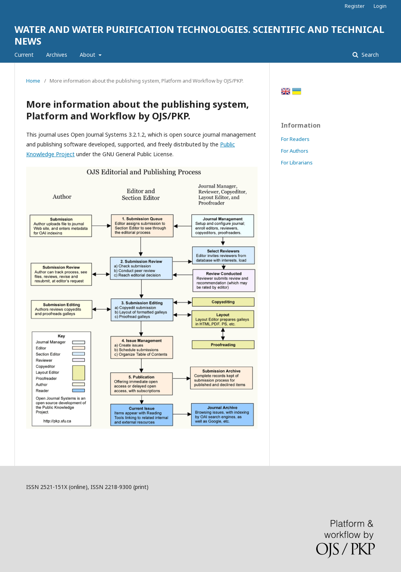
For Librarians (297, 162)
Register (355, 5)
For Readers (295, 139)
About (88, 54)
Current (24, 54)
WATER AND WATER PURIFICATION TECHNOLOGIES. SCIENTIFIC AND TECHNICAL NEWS (199, 35)
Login (380, 5)
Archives (56, 54)
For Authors (294, 150)
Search (369, 54)
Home (33, 80)
